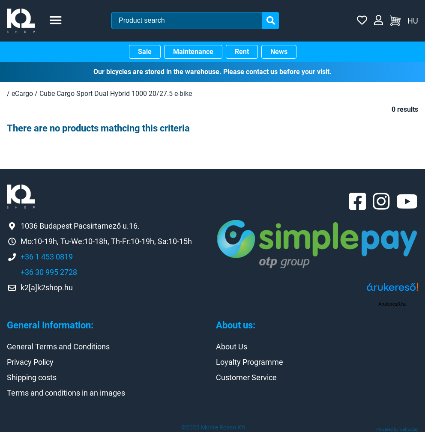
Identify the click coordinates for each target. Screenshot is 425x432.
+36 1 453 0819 (47, 256)
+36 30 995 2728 (49, 272)
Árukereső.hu (392, 304)
